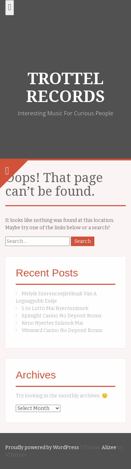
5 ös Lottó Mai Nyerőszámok (55, 308)
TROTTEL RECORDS (65, 87)
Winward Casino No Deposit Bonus (62, 330)
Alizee (109, 447)
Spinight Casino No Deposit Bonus (62, 316)
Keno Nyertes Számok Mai (52, 323)
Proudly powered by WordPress (42, 447)
